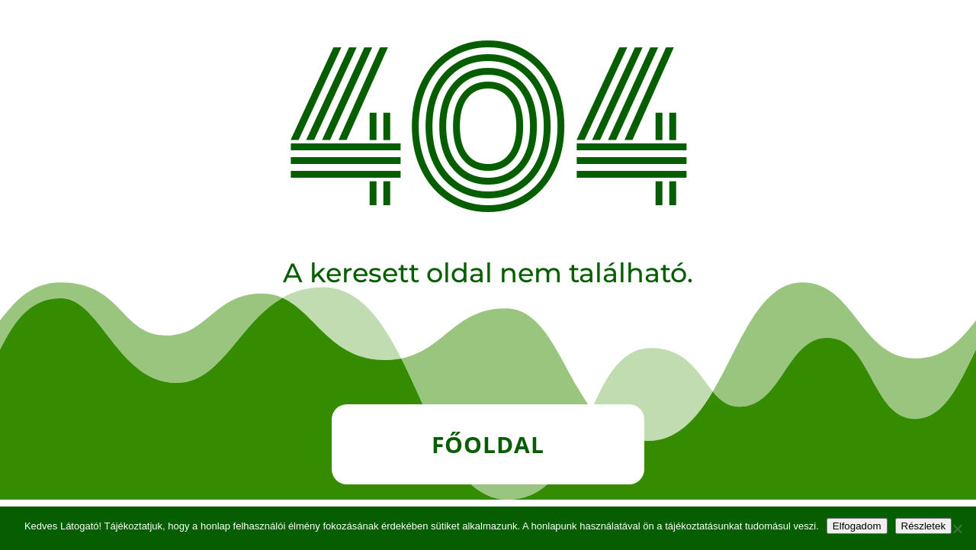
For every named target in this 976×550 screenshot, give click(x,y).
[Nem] (957, 528)
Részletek (923, 526)
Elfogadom (857, 526)
